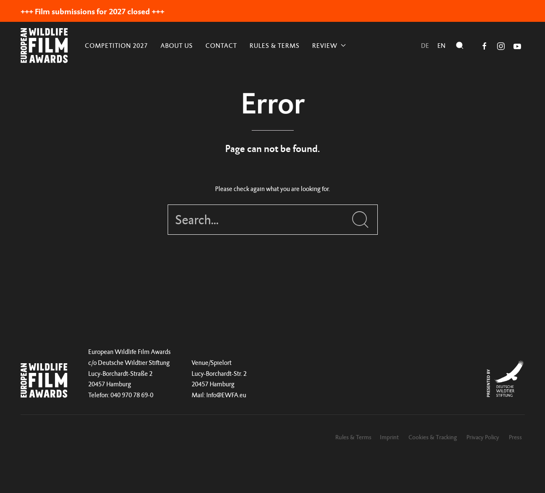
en (441, 45)
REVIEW (329, 45)
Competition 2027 (116, 45)
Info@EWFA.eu (226, 395)
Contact (221, 45)
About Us (177, 45)
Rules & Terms (275, 45)
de (425, 45)
